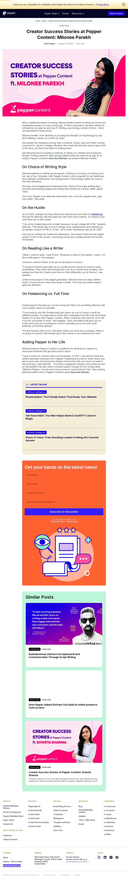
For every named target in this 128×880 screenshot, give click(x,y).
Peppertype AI (34, 806)
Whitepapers (58, 818)
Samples (82, 816)
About (5, 857)
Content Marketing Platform (10, 807)
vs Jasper (108, 814)
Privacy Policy (72, 521)
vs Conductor (109, 810)
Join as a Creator (12, 866)
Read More (103, 4)
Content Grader (34, 826)
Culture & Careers (10, 839)
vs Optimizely (109, 822)
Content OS (7, 824)
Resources (78, 13)
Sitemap (77, 875)
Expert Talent (8, 820)
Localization (58, 814)
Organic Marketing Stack (13, 816)
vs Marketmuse (110, 818)
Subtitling (57, 826)
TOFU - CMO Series (87, 820)
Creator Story (64, 26)
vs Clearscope (110, 806)
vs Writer (107, 834)
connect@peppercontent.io (77, 861)
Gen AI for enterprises (12, 812)
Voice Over (58, 830)
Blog (44, 21)
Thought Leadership (61, 822)
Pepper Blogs (51, 13)
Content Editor (34, 814)
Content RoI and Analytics (38, 822)
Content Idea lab (35, 810)
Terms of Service (56, 521)
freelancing (97, 214)
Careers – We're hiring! (12, 861)
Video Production (60, 810)
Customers (7, 835)
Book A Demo (116, 13)
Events (65, 13)
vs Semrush (108, 826)
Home (38, 21)
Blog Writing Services (62, 806)
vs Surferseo (109, 830)
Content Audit (33, 818)
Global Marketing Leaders (86, 811)
